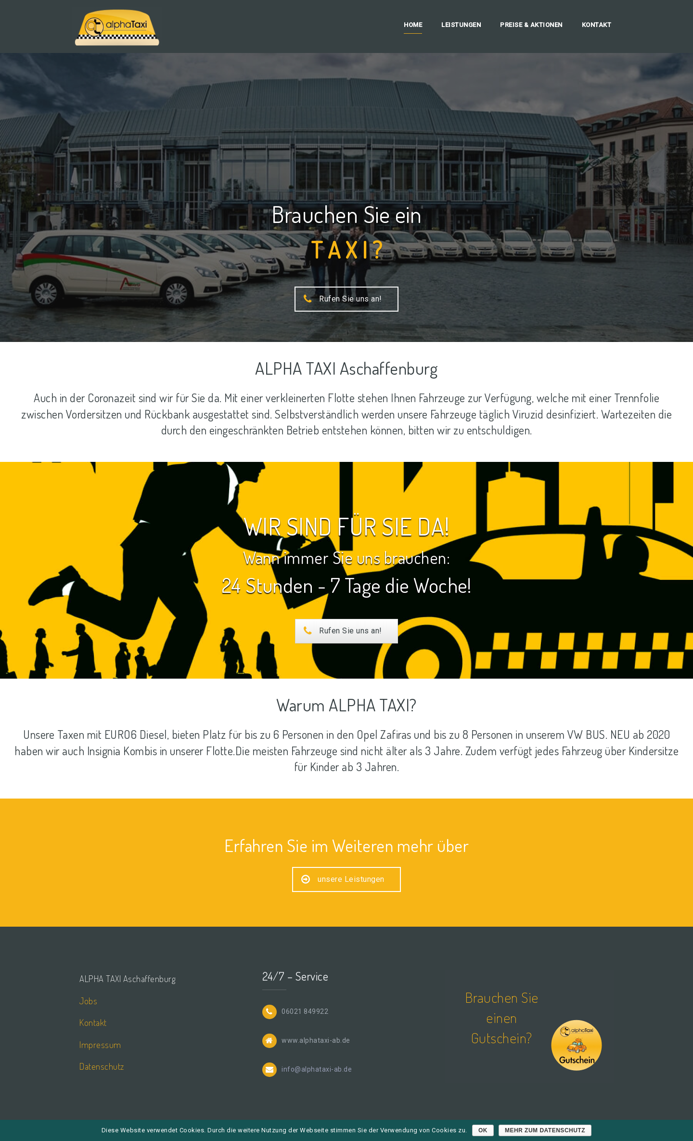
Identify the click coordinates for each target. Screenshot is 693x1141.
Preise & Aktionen (531, 24)
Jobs (88, 1000)
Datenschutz (101, 1066)
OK (483, 1130)
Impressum (100, 1044)
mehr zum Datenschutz (545, 1130)
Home (413, 24)
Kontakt (597, 24)
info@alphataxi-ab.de (317, 1069)
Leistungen (461, 24)
